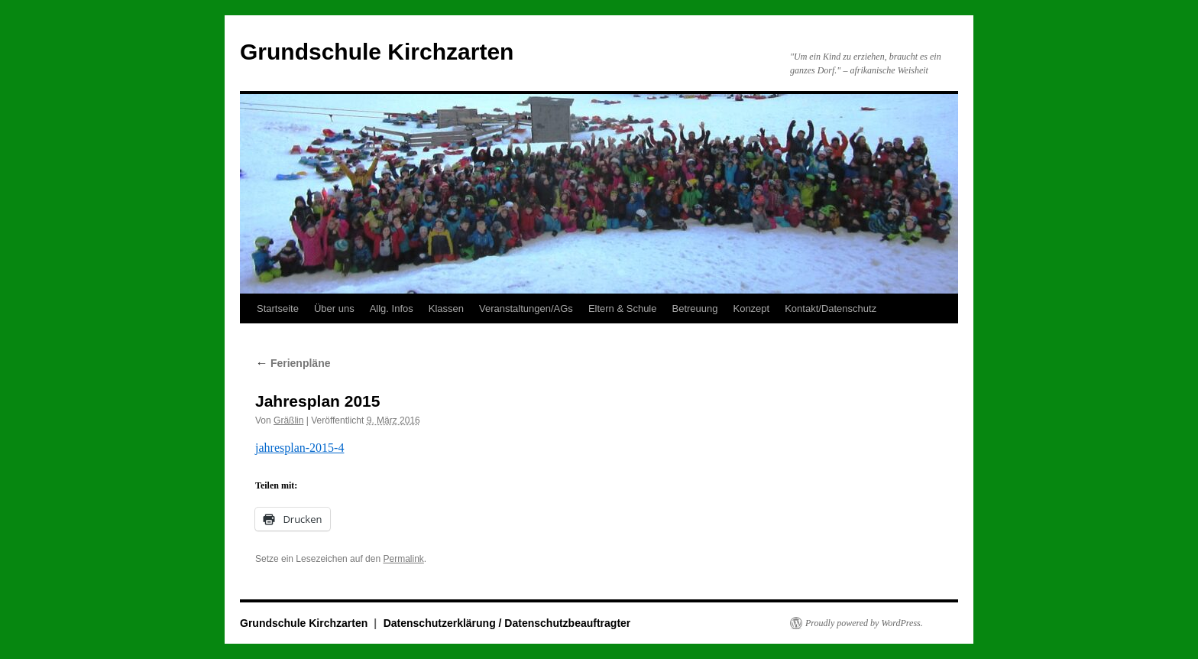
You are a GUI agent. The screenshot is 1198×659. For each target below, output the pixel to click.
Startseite (278, 308)
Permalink (403, 558)
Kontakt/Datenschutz (830, 308)
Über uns (334, 308)
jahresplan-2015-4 (299, 447)
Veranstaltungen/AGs (526, 308)
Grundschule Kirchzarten (376, 51)
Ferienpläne (292, 363)
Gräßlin (288, 420)
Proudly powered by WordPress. (864, 623)
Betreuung (694, 308)
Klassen (446, 308)
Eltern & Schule (622, 308)
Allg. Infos (391, 308)
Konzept (751, 308)
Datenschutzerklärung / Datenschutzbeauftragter (507, 623)
